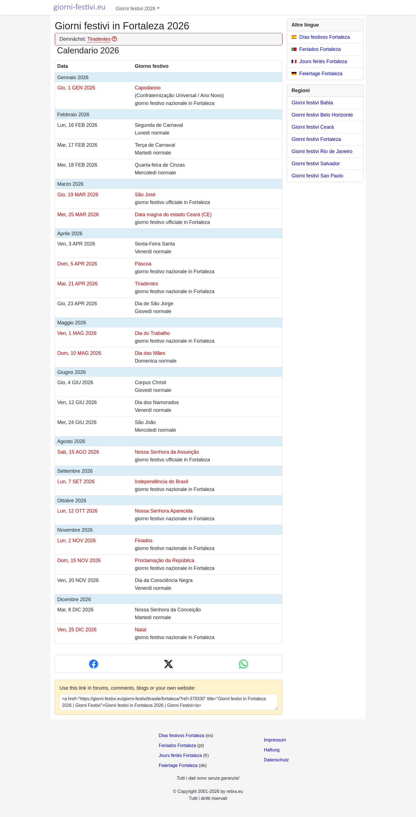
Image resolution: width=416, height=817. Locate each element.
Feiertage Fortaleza (320, 73)
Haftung (272, 749)
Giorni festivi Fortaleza (316, 139)
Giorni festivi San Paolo (317, 176)
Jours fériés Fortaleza (323, 61)
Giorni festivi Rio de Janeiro (322, 151)
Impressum (275, 739)
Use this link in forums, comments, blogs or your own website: (127, 688)
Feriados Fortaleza (320, 49)
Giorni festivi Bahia (312, 102)
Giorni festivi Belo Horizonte (322, 115)
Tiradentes (99, 39)
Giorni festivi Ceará (313, 127)
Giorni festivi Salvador (316, 163)
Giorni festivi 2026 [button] (135, 8)
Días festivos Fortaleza (324, 37)
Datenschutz (276, 759)
